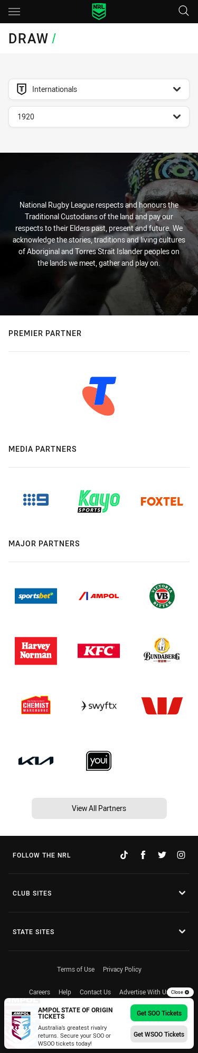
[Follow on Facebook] (143, 854)
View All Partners (99, 808)
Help (65, 991)
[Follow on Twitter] (162, 854)
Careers (39, 991)
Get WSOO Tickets (159, 1034)
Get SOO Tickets (159, 1013)
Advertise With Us (144, 991)
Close (180, 992)
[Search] (184, 11)
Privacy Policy (122, 969)
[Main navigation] (14, 11)
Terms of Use (76, 969)
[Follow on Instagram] (181, 854)
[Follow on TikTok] (124, 854)
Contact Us (95, 991)
